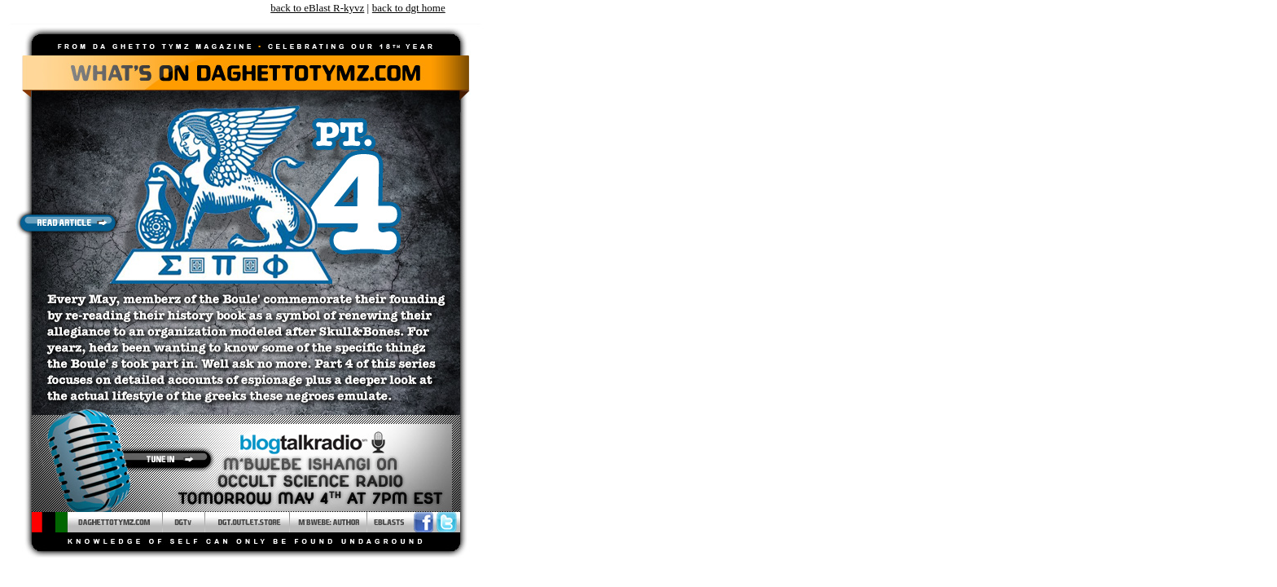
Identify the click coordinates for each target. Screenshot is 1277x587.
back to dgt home (408, 8)
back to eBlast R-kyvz (317, 8)
